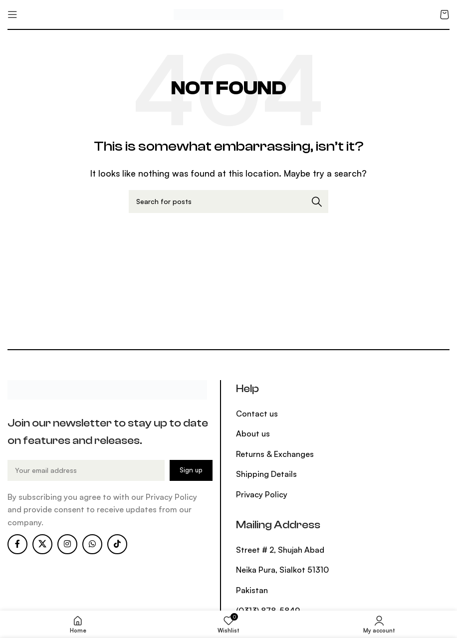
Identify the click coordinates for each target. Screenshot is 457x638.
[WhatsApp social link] (92, 544)
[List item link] (284, 414)
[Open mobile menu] (12, 14)
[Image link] (107, 389)
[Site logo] (228, 13)
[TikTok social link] (117, 544)
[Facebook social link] (17, 544)
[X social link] (42, 544)
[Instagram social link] (67, 544)
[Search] (228, 201)
